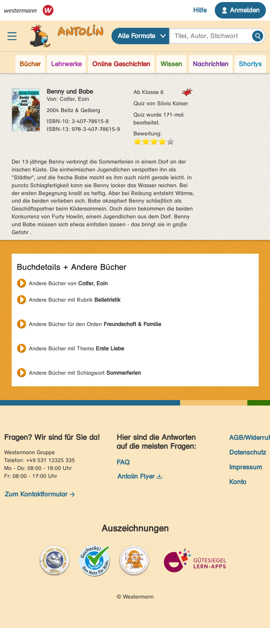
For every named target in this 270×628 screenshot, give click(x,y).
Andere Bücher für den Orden (95, 324)
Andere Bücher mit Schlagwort (85, 373)
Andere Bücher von (68, 283)
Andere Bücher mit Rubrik (74, 300)
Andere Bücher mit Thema (76, 348)
